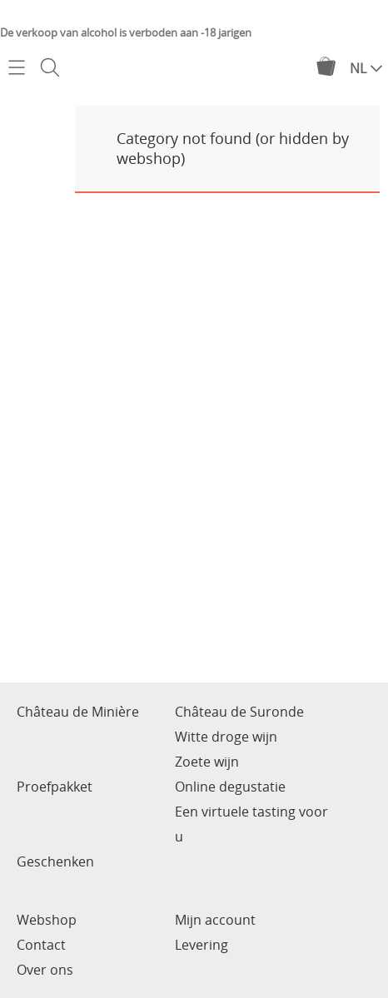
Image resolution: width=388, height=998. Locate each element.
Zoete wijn (207, 761)
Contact (41, 945)
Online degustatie (230, 786)
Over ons (45, 970)
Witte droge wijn (226, 736)
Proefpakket (54, 786)
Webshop (47, 920)
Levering (201, 945)
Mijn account (215, 920)
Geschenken (55, 861)
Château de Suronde (239, 712)
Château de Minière (78, 712)
